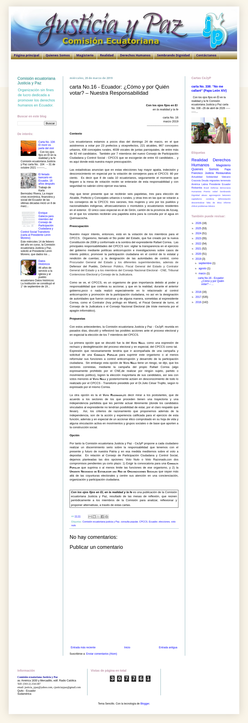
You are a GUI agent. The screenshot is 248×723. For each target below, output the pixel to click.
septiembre (205, 263)
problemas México (206, 206)
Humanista (196, 191)
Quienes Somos (58, 55)
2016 (199, 302)
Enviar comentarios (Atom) (101, 653)
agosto (203, 268)
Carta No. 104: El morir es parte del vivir (47, 145)
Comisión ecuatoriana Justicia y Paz (36, 80)
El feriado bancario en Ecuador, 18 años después (47, 179)
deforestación (224, 199)
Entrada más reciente (83, 647)
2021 (199, 248)
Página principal (26, 55)
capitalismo (196, 199)
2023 (199, 238)
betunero (226, 195)
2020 (199, 253)
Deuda (205, 180)
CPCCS (143, 521)
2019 (199, 258)
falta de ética (214, 202)
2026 (199, 223)
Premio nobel (211, 191)
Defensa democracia (221, 188)
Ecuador (153, 521)
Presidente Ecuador (220, 184)
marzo (203, 273)
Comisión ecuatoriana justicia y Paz (100, 521)
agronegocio (215, 195)
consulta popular (129, 521)
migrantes (214, 180)
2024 (199, 233)
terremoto (226, 180)
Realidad (107, 55)
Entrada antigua (168, 647)
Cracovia (196, 180)
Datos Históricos (44, 263)
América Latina (199, 184)
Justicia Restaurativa (218, 173)
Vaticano (226, 176)
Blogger (144, 703)
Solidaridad (212, 176)
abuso (204, 195)
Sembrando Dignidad (173, 55)
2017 (199, 296)
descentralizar (197, 202)
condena (210, 199)
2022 (199, 243)
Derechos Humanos (135, 55)
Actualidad (196, 176)
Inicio (127, 647)
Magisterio (85, 55)
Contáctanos (206, 55)
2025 (199, 228)
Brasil (206, 188)
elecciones (164, 521)
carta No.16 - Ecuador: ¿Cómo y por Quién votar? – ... (211, 281)
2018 (199, 291)
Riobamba (196, 187)
